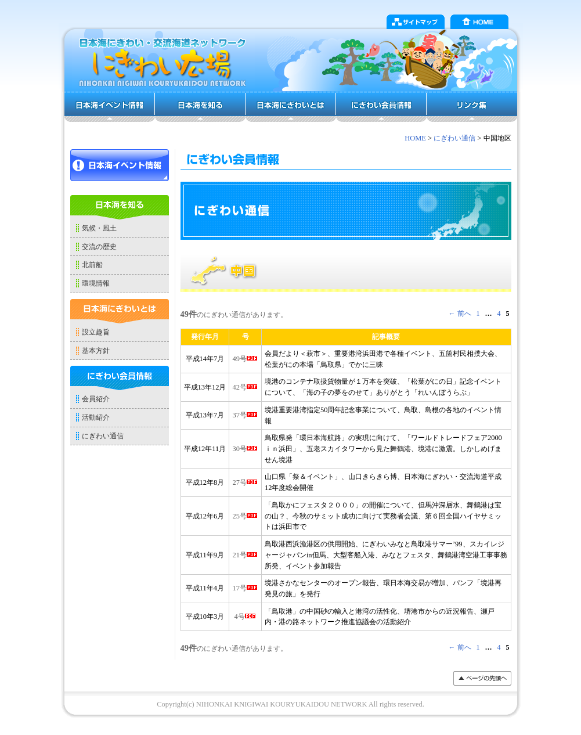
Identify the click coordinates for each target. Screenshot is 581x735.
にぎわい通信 (454, 138)
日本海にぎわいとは (291, 107)
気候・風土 (99, 228)
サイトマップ (416, 22)
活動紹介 (96, 417)
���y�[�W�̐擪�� (482, 678)
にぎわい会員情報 (381, 107)
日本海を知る (200, 107)
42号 (245, 387)
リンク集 (472, 107)
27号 (245, 482)
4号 (245, 617)
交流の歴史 (99, 247)
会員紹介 (96, 399)
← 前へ (460, 313)
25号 (245, 516)
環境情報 (96, 283)
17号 (245, 588)
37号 (245, 415)
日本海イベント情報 (109, 107)
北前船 (92, 265)
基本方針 (96, 351)
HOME (479, 22)
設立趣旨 (96, 332)
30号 (245, 449)
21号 (245, 555)
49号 (245, 359)
